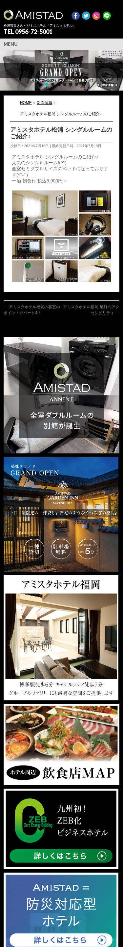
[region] (61, 70)
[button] (61, 70)
